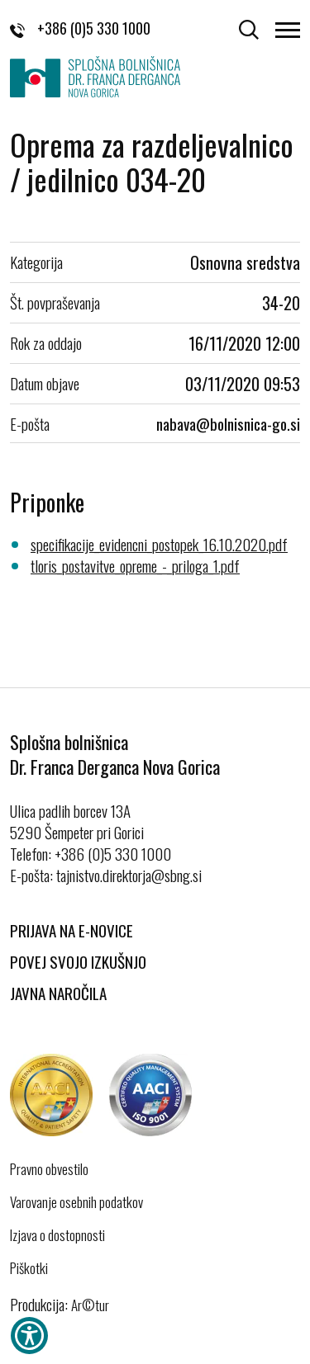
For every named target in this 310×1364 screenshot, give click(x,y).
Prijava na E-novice (71, 930)
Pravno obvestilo (49, 1169)
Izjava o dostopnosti (57, 1235)
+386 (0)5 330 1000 (80, 28)
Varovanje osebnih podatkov (76, 1202)
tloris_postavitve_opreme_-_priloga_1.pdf (135, 565)
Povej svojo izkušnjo (78, 961)
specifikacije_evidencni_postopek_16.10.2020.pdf (159, 543)
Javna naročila (58, 992)
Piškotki (29, 1268)
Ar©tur (90, 1305)
